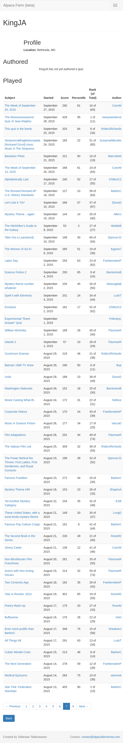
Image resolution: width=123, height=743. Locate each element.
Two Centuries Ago (17, 582)
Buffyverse (11, 617)
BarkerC (116, 191)
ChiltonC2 (115, 179)
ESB (118, 501)
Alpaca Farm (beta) (19, 5)
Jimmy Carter (13, 547)
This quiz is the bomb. (18, 128)
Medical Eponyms (16, 675)
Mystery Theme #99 (17, 489)
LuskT (117, 295)
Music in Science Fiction (20, 423)
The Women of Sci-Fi (18, 249)
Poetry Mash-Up (15, 605)
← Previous (13, 706)
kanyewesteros (111, 117)
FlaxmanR (115, 330)
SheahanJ (115, 629)
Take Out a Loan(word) (19, 237)
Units (8, 376)
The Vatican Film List (18, 446)
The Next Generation (18, 663)
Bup (118, 365)
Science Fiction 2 (16, 272)
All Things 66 (13, 640)
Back (9, 718)
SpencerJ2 (114, 237)
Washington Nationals (18, 388)
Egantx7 (116, 249)
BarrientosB (113, 272)
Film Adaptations (15, 435)
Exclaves (10, 307)
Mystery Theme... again (19, 214)
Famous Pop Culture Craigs (22, 524)
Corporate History (16, 411)
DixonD (116, 202)
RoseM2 (116, 536)
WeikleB (116, 225)
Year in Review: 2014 (18, 594)
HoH (118, 617)
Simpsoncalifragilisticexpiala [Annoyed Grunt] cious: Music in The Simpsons (22, 144)
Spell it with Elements (18, 295)
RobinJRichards (111, 128)
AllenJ (117, 214)
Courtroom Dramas (17, 353)
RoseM (116, 605)
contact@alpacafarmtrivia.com (100, 737)
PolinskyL (115, 318)
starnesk (116, 675)
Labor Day (11, 260)
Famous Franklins (16, 478)
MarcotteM (114, 156)
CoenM (116, 105)
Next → (84, 706)
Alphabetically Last (17, 179)
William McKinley (15, 330)
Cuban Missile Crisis (18, 652)
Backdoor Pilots (14, 156)
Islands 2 (10, 342)
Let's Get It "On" (15, 202)
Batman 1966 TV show (19, 365)
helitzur (116, 400)
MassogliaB (114, 284)
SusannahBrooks (111, 140)
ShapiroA (116, 489)
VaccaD (116, 423)
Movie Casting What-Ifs (19, 400)
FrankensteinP (112, 260)
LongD (117, 512)
